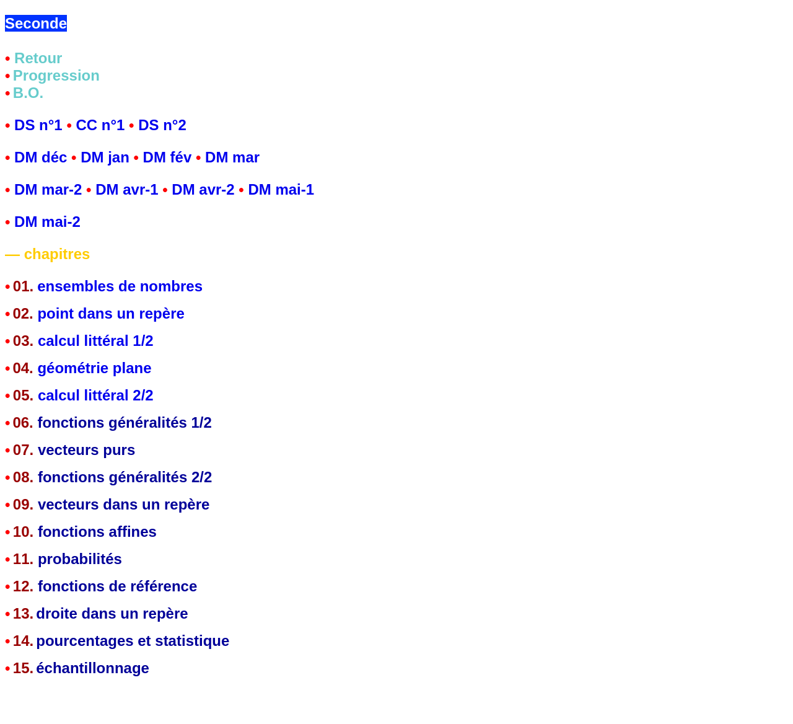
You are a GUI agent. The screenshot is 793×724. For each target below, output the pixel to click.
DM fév (167, 157)
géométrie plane (94, 368)
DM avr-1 (126, 189)
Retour (38, 58)
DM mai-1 (281, 189)
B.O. (28, 92)
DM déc (40, 157)
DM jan (105, 157)
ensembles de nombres (120, 286)
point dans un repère (110, 313)
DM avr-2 (205, 189)
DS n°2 (162, 125)
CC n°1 (100, 125)
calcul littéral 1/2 (93, 340)
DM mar (232, 157)
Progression (56, 75)
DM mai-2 (47, 221)
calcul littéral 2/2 (96, 395)
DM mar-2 (50, 189)
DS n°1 (38, 125)
